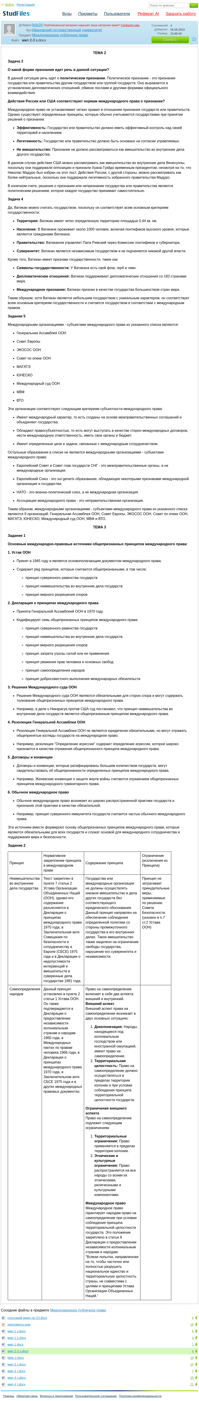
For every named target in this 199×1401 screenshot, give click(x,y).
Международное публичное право (60, 35)
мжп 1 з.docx (17, 1331)
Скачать (170, 39)
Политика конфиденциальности (140, 1396)
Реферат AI (148, 14)
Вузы (67, 14)
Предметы (87, 14)
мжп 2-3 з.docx (18, 1351)
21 (192, 1384)
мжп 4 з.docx (17, 1378)
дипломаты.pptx (19, 1324)
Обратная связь (27, 1396)
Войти (9, 4)
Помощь (8, 1396)
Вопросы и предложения (56, 1396)
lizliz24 (37, 25)
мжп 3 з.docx (17, 1364)
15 (192, 1378)
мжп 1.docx (16, 1344)
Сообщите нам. (130, 25)
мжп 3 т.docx (16, 1371)
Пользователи (117, 14)
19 (192, 1324)
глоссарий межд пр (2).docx (27, 1318)
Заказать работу (181, 14)
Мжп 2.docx (16, 1358)
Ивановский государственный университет (67, 30)
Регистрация (26, 4)
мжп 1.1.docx (17, 1338)
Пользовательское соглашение (96, 1396)
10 (192, 1358)
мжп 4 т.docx (16, 1384)
